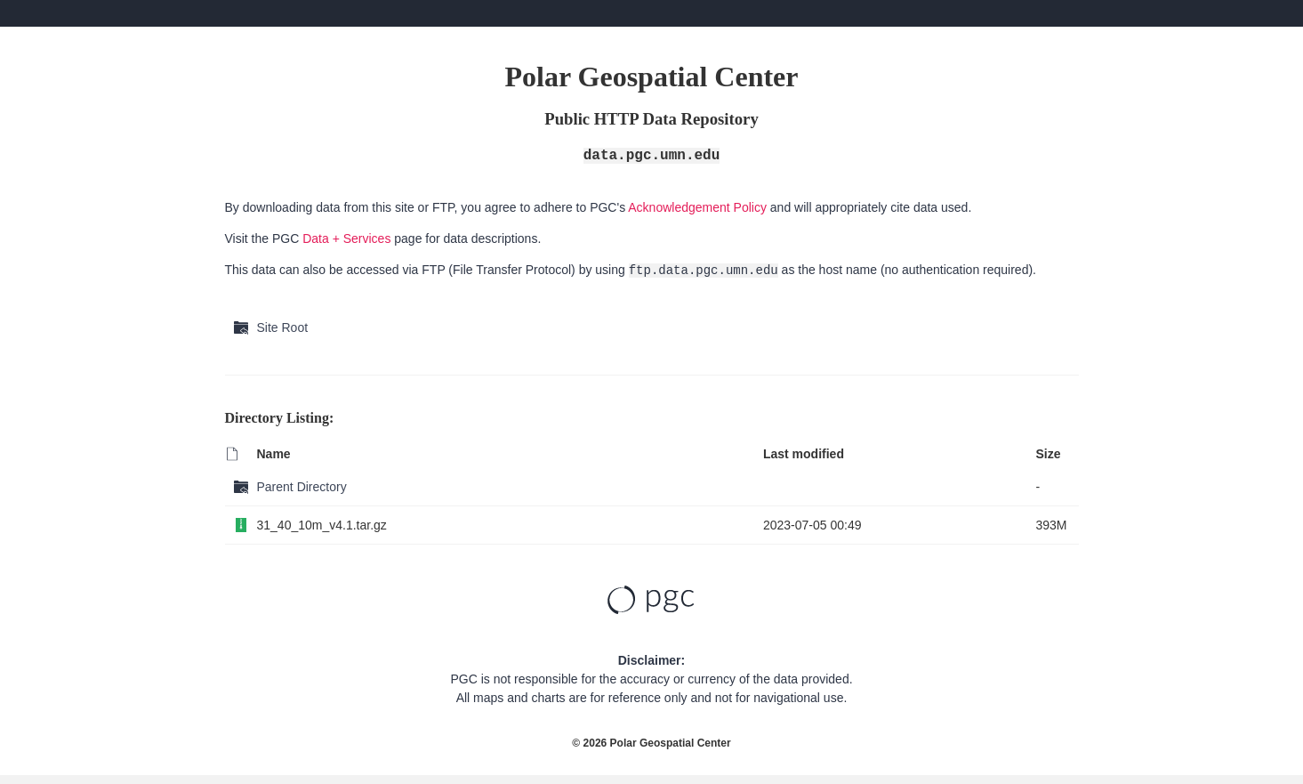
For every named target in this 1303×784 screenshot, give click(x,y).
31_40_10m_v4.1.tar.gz (322, 525)
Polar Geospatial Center (670, 743)
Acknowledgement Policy (697, 207)
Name (274, 454)
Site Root (283, 327)
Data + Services (346, 238)
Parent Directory (302, 487)
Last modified (803, 454)
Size (1047, 454)
